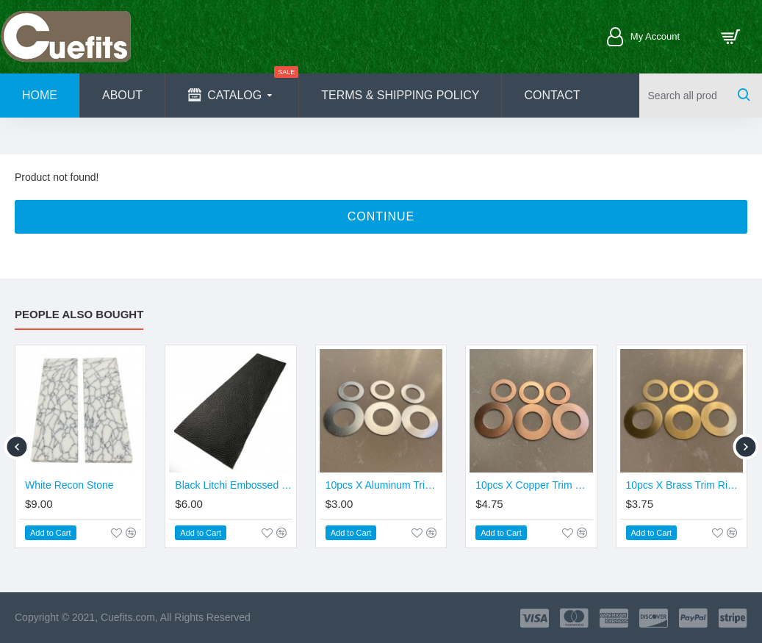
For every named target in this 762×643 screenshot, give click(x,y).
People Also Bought (79, 314)
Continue (381, 216)
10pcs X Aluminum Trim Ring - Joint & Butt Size (384, 485)
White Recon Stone (69, 485)
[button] (16, 446)
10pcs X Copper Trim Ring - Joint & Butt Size (533, 485)
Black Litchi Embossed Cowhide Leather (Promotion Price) (233, 485)
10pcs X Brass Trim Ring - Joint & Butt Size (684, 485)
